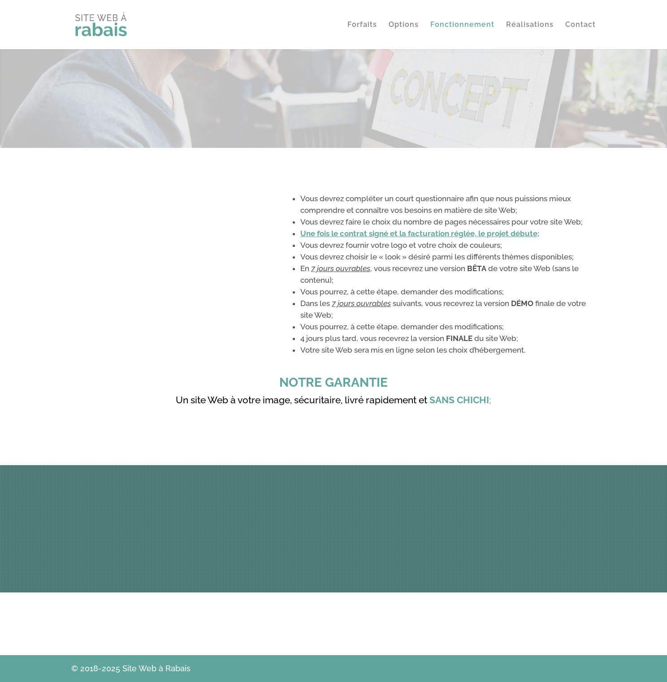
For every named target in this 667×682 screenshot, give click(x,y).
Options (404, 25)
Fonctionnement (462, 25)
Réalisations (530, 25)
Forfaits (362, 25)
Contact (580, 25)
